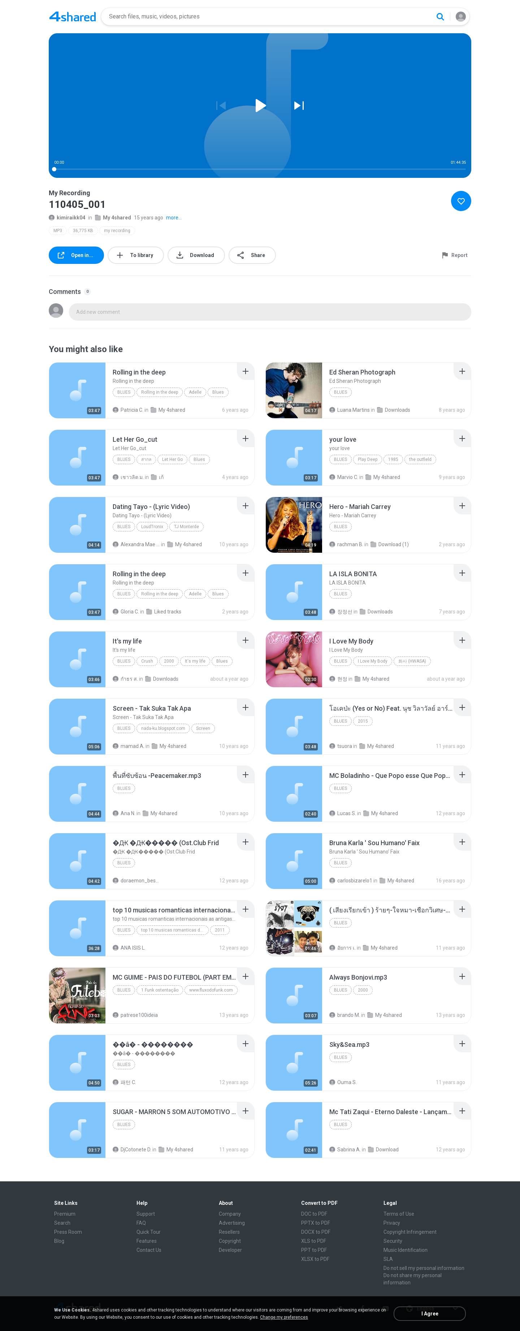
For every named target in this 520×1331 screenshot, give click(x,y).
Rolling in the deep (159, 392)
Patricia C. (128, 410)
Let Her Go (172, 459)
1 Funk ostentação (159, 990)
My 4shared (113, 218)
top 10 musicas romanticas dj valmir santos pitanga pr (175, 930)
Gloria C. (126, 612)
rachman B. (346, 544)
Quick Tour (148, 1232)
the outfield (420, 459)
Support (145, 1214)
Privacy (392, 1223)
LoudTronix (152, 526)
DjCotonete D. (132, 1149)
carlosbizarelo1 (350, 880)
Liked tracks (163, 612)
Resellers (229, 1232)
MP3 (57, 230)
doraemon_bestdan (136, 880)
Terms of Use (399, 1214)
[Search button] (440, 16)
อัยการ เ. (342, 948)
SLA (388, 1259)
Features (146, 1241)
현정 (338, 679)
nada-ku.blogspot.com (163, 728)
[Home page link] (72, 17)
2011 (220, 930)
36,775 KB (83, 230)
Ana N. (124, 813)
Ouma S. (343, 1082)
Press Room (68, 1232)
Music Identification (406, 1250)
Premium (64, 1214)
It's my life (195, 661)
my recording (117, 230)
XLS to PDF (313, 1241)
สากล (146, 459)
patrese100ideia (135, 1015)
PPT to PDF (314, 1250)
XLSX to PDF (315, 1259)
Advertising (232, 1223)
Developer (230, 1250)
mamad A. (128, 746)
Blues (123, 392)
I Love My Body (372, 661)
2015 (363, 721)
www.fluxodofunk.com (211, 990)
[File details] (77, 390)
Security (393, 1241)
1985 (393, 459)
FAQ (141, 1223)
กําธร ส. (125, 679)
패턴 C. (124, 1082)
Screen (203, 728)
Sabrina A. (345, 1149)
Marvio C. (343, 477)
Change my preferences (284, 1317)
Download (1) (389, 544)
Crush (147, 661)
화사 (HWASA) (412, 661)
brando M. (344, 1015)
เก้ (157, 477)
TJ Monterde (186, 526)
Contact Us (148, 1250)
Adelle (195, 392)
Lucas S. (342, 813)
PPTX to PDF (315, 1223)
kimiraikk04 (67, 218)
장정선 (340, 612)
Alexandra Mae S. (136, 544)
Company (230, 1214)
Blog (59, 1241)
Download (383, 1149)
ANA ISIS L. (129, 948)
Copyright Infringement (410, 1232)
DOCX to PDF (315, 1232)
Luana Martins (349, 410)
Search (62, 1223)
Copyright (230, 1241)
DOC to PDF (314, 1214)
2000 (169, 661)
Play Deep (367, 459)
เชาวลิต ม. (128, 477)
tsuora (340, 746)
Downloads (393, 410)
